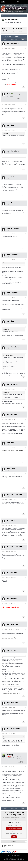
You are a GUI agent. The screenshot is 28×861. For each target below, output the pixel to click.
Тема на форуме (20, 759)
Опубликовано (8, 48)
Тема (11, 858)
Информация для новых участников (12, 20)
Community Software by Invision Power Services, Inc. (14, 859)
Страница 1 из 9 (14, 39)
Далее (23, 39)
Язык (7, 858)
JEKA (8, 93)
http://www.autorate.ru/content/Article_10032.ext (12, 450)
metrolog (9, 755)
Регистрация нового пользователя (14, 828)
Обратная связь (18, 858)
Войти (14, 836)
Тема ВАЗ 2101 (12, 855)
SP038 (18, 855)
